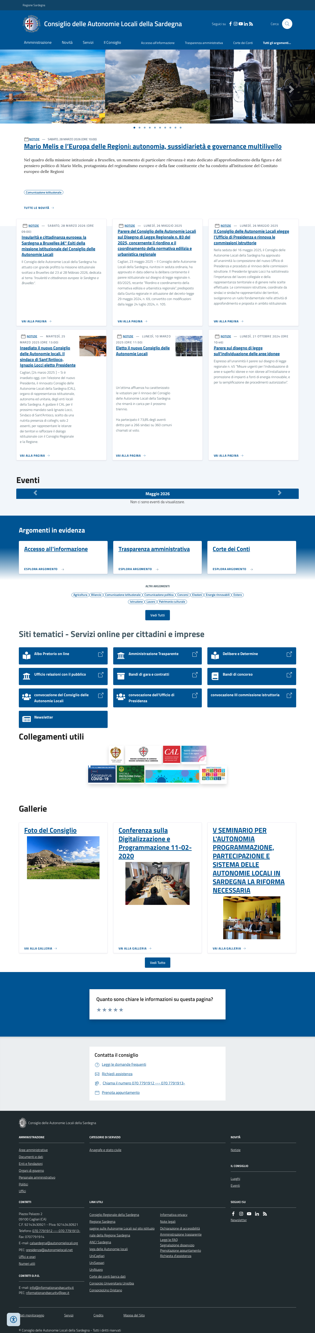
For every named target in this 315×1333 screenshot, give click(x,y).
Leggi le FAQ (169, 1239)
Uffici (22, 1191)
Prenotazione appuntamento (180, 1250)
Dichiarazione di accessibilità (180, 1228)
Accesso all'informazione (158, 42)
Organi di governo (31, 1170)
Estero (237, 594)
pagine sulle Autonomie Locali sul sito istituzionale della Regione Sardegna (122, 1232)
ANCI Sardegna (100, 1242)
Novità (67, 42)
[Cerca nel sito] (285, 24)
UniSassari (96, 1262)
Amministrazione (38, 42)
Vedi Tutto (157, 962)
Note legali (167, 1221)
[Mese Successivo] (279, 493)
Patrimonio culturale (172, 601)
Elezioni (197, 594)
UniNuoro (96, 1269)
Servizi (88, 42)
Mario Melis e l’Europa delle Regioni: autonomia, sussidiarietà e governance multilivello (153, 146)
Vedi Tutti (157, 615)
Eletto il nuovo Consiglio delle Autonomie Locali (143, 350)
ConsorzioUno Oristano (105, 1290)
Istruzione (136, 601)
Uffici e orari (27, 1256)
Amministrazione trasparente (181, 1234)
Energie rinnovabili (218, 594)
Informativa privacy (173, 1214)
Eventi (235, 1185)
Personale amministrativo (37, 1177)
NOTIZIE (34, 139)
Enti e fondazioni (31, 1163)
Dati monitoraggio (31, 1315)
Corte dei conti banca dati (107, 1276)
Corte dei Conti (243, 42)
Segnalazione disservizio (177, 1245)
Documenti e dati (31, 1156)
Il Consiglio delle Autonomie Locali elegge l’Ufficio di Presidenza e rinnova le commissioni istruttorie (251, 237)
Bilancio (96, 594)
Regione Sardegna (34, 5)
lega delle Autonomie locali (108, 1248)
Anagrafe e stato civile (105, 1149)
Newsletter (239, 1220)
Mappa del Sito (134, 1315)
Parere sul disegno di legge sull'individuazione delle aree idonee (247, 350)
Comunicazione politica (159, 594)
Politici (23, 1184)
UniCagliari (96, 1255)
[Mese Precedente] (35, 493)
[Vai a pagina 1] (134, 127)
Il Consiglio (112, 42)
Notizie (236, 1149)
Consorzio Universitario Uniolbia (111, 1283)
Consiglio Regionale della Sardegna (114, 1214)
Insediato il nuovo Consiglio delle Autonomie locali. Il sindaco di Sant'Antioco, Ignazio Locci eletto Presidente (48, 356)
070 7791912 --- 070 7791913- (56, 1230)
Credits (98, 1315)
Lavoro (151, 601)
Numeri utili (27, 1263)
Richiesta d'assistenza (175, 1255)
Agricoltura (80, 594)
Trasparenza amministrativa (204, 42)
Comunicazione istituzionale (123, 594)
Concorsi (182, 594)
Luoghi (235, 1178)
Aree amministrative (33, 1149)
